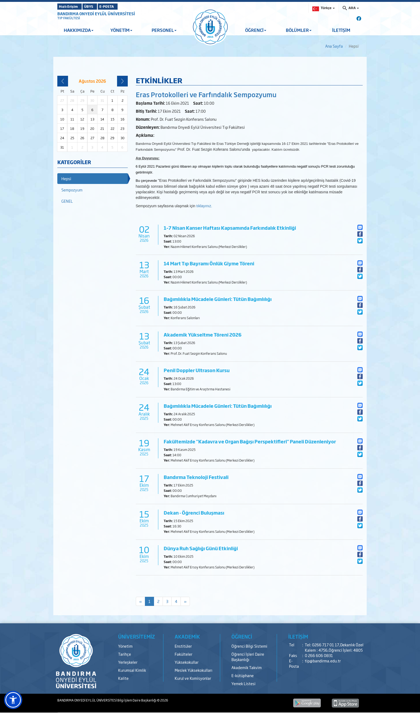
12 (82, 119)
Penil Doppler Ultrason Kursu (197, 370)
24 (62, 137)
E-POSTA (121, 6)
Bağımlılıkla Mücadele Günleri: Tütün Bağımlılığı (218, 299)
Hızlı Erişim (70, 6)
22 (112, 128)
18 (72, 128)
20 (92, 128)
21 (102, 128)
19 (82, 128)
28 (102, 137)
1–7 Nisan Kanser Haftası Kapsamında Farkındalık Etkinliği (230, 227)
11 (72, 119)
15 (112, 119)
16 (123, 119)
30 (123, 137)
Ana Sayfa (334, 46)
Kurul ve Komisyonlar (193, 678)
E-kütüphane (242, 675)
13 (92, 119)
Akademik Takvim (246, 667)
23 (122, 128)
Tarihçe (124, 654)
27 (92, 137)
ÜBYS (96, 6)
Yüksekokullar (186, 662)
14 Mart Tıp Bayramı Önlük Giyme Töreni (209, 263)
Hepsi (66, 178)
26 (82, 137)
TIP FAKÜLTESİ (68, 18)
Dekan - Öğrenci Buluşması (194, 512)
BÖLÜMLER (299, 30)
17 (62, 128)
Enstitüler (183, 646)
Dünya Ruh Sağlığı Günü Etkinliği (201, 548)
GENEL (67, 201)
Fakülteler (183, 654)
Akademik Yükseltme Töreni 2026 (203, 334)
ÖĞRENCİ (255, 30)
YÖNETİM (121, 30)
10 (62, 119)
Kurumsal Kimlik (132, 670)
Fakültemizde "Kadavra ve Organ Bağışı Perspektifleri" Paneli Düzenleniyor (250, 441)
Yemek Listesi (243, 683)
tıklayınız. (204, 206)
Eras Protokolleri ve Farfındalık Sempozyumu (206, 94)
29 (112, 137)
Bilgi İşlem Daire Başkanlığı (137, 700)
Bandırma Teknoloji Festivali (196, 477)
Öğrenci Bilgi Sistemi (249, 646)
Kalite (123, 678)
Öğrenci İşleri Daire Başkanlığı (247, 656)
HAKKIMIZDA (78, 30)
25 (72, 137)
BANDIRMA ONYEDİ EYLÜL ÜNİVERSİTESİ (96, 13)
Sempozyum (71, 190)
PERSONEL (164, 30)
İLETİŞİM (341, 30)
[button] (13, 700)
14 (102, 119)
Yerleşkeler (127, 662)
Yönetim (125, 646)
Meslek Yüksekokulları (193, 670)
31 (62, 147)
